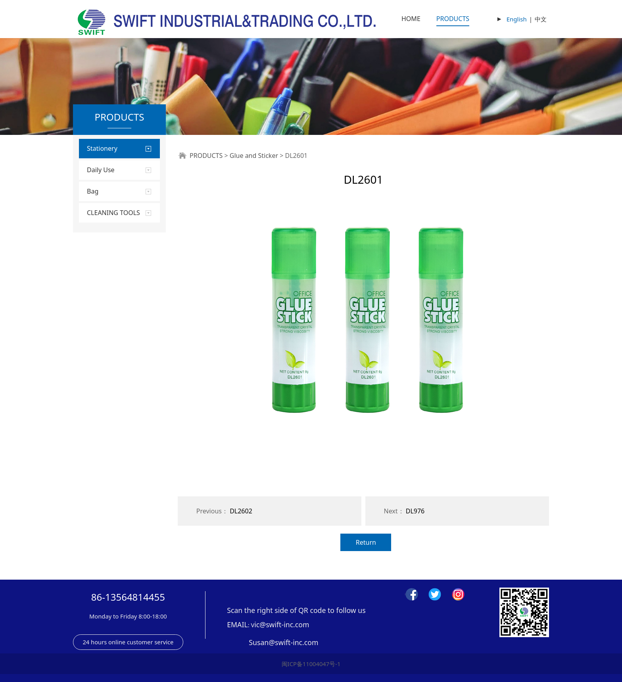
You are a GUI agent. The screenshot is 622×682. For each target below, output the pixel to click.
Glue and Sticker (254, 155)
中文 (541, 19)
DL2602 (241, 511)
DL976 (415, 511)
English (517, 19)
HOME (410, 18)
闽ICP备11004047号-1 (311, 664)
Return (366, 542)
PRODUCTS (452, 18)
